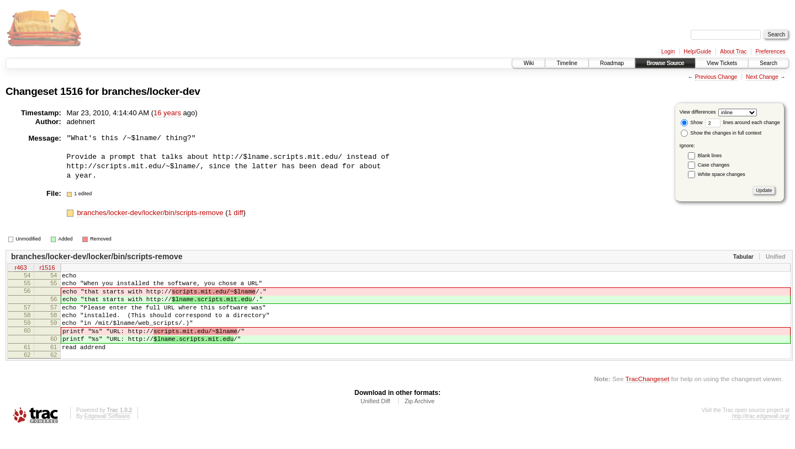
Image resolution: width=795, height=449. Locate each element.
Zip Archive (419, 419)
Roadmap (612, 63)
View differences (698, 112)
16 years (167, 113)
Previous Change (716, 77)
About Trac (733, 52)
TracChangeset (647, 396)
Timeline (566, 63)
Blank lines (710, 155)
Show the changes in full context (721, 133)
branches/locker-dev (151, 91)
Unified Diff (375, 419)
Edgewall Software (107, 434)
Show (692, 122)
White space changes (721, 174)
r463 (20, 268)
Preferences (771, 52)
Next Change (762, 77)
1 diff (235, 213)
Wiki (528, 63)
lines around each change (742, 122)
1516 (71, 91)
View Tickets (722, 63)
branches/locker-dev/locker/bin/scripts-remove (151, 213)
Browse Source (665, 63)
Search (768, 63)
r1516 (47, 268)
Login (668, 52)
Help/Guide (697, 52)
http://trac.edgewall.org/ (760, 434)
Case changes (714, 165)
